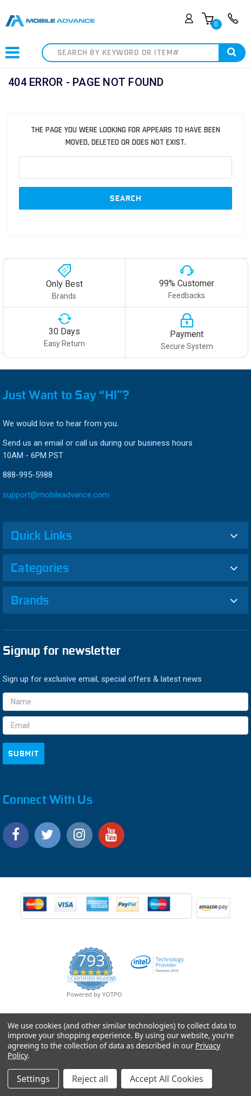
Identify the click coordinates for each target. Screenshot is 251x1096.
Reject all (90, 1079)
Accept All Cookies (166, 1079)
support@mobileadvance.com (56, 495)
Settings (33, 1079)
